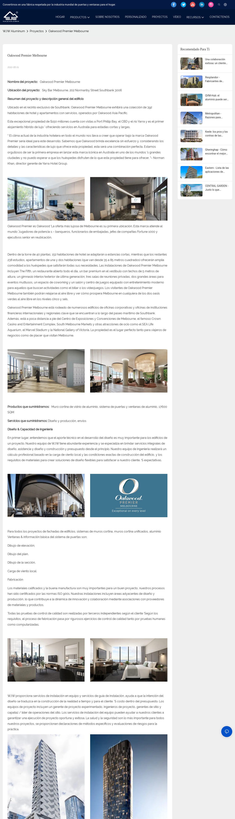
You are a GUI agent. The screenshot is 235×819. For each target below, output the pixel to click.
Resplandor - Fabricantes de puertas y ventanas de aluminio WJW (216, 79)
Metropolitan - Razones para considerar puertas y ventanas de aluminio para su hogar (217, 115)
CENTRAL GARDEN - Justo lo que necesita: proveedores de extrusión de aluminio (216, 188)
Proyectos (37, 31)
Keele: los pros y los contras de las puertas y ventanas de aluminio (216, 134)
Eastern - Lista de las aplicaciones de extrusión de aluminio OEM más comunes (217, 170)
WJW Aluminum (14, 31)
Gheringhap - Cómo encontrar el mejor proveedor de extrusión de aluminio (216, 152)
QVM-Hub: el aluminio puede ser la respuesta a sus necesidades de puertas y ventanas (216, 97)
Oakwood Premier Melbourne (68, 31)
